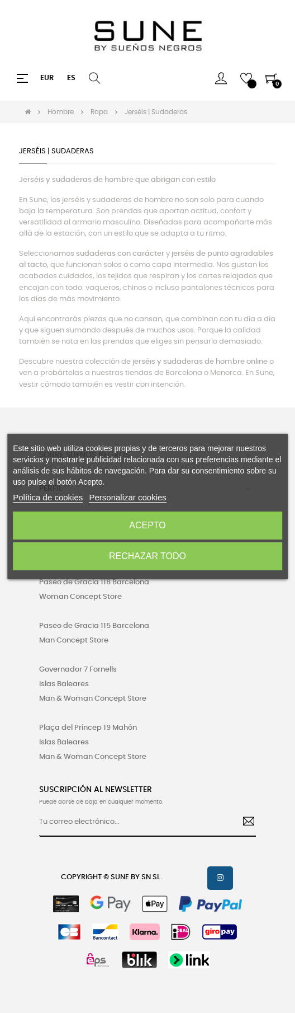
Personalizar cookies (127, 497)
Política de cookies (48, 497)
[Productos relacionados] (47, 78)
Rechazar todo (147, 556)
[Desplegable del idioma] (71, 78)
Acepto (147, 525)
